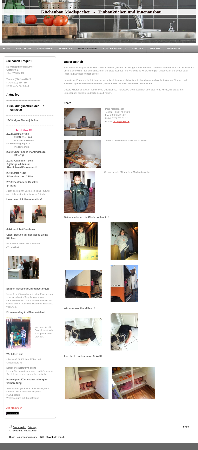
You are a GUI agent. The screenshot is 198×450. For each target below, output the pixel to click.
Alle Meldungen (14, 408)
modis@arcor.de (121, 121)
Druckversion (17, 427)
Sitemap (32, 427)
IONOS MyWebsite (47, 437)
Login (186, 426)
